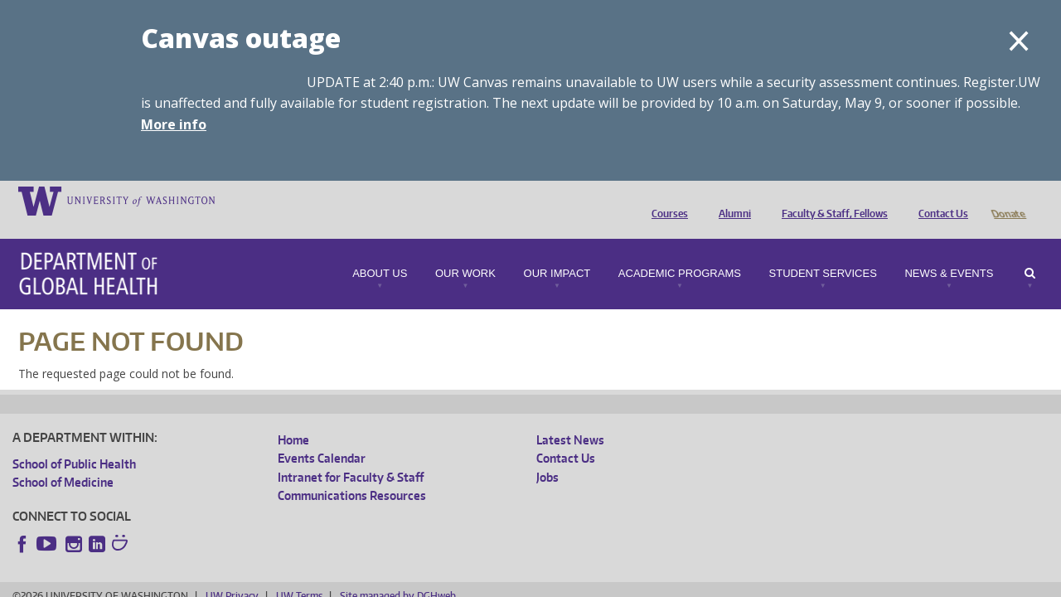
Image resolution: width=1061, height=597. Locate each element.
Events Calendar (322, 435)
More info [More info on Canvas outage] (173, 124)
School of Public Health (74, 441)
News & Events (948, 250)
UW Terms (299, 572)
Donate (1007, 200)
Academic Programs (679, 250)
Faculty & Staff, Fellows (831, 200)
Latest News (570, 417)
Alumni (731, 200)
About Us (379, 250)
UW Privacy (232, 572)
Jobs (547, 454)
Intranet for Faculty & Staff (351, 454)
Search (1030, 250)
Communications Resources (352, 472)
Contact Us (939, 200)
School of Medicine (63, 459)
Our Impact (557, 250)
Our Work (465, 250)
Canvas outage (241, 38)
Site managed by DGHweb (398, 572)
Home (293, 417)
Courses (665, 200)
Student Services (823, 250)
